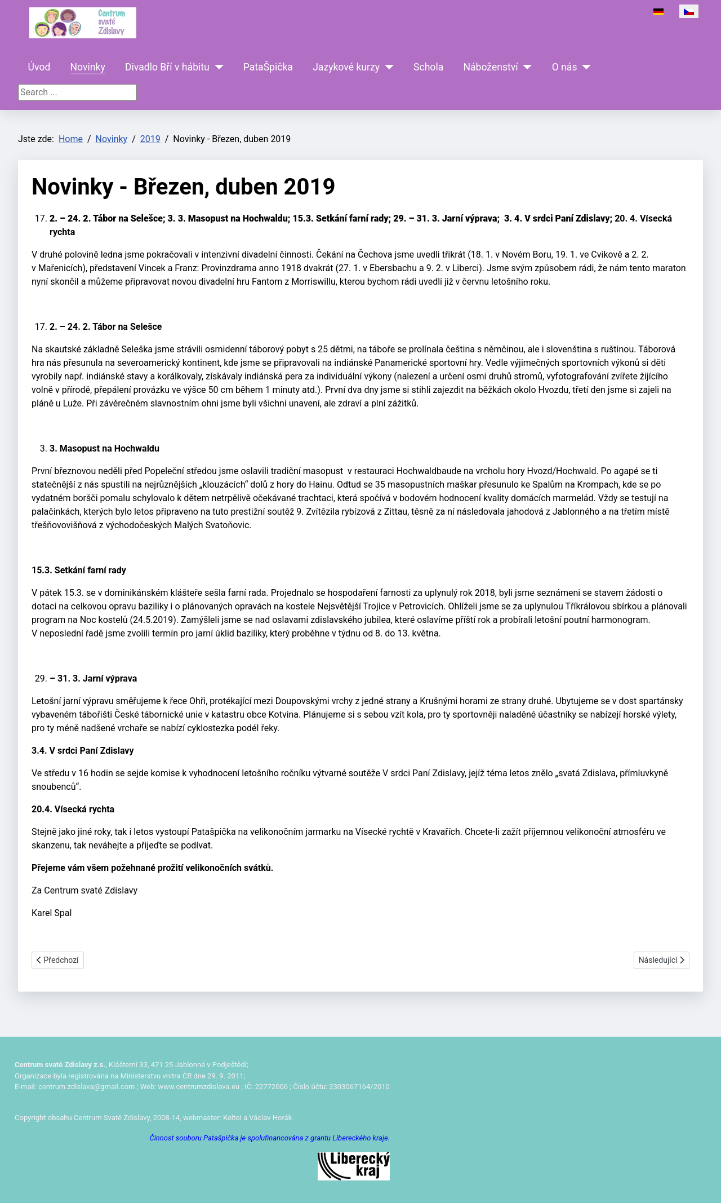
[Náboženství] (525, 67)
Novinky (87, 67)
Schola (428, 67)
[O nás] (584, 67)
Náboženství (490, 67)
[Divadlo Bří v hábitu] (217, 67)
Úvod (39, 67)
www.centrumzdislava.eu (199, 1086)
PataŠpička (268, 67)
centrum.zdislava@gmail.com (86, 1086)
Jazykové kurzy (346, 67)
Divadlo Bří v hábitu (167, 67)
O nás (564, 67)
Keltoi (232, 1117)
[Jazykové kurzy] (387, 67)
